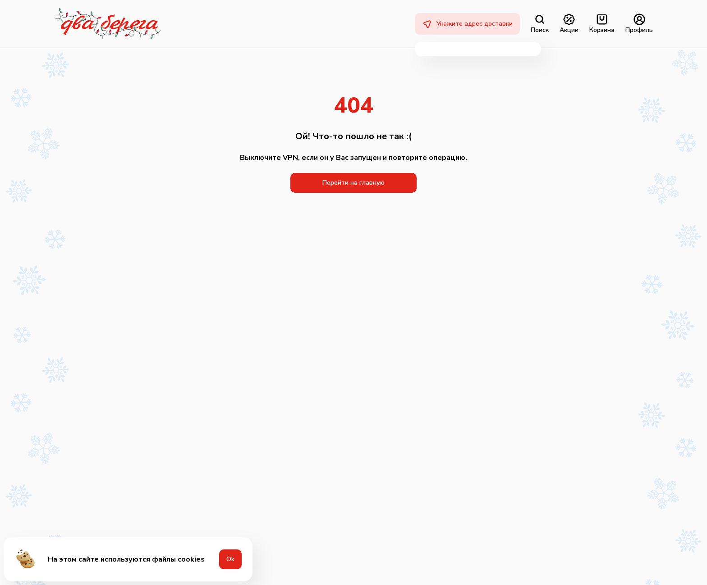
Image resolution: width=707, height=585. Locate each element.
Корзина (602, 24)
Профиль (639, 24)
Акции (569, 24)
